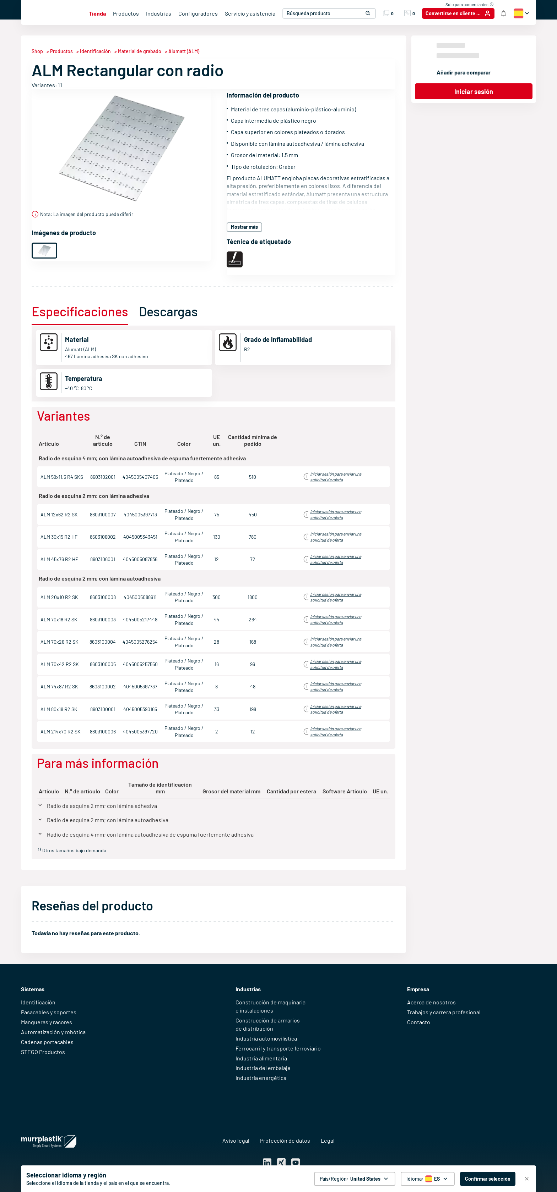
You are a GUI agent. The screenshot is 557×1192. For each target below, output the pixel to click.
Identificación (38, 1002)
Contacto (418, 1022)
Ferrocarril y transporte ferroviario (278, 1048)
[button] (365, 13)
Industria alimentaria (261, 1058)
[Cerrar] (527, 1179)
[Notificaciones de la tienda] (504, 13)
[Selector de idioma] (428, 1179)
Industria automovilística (266, 1038)
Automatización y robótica (53, 1032)
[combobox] (327, 13)
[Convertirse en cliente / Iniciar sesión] (458, 13)
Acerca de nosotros (431, 1002)
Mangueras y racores (46, 1022)
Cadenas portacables (47, 1041)
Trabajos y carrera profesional (444, 1012)
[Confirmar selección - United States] (487, 1179)
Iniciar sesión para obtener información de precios (328, 476)
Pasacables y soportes (48, 1012)
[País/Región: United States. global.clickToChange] (354, 1179)
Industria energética (261, 1077)
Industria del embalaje (263, 1067)
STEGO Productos (43, 1051)
